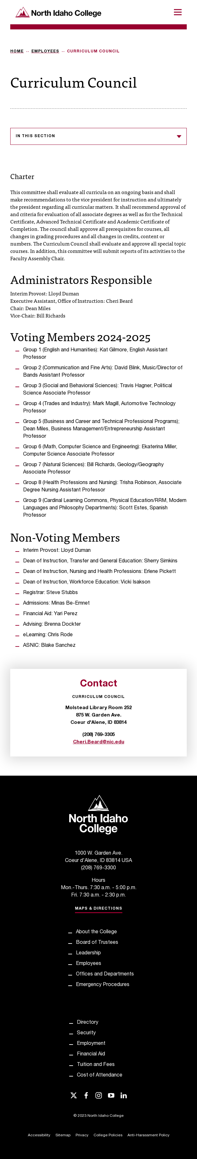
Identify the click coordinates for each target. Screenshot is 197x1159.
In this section (98, 136)
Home (17, 51)
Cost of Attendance (99, 1075)
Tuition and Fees (96, 1065)
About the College (96, 932)
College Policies (108, 1135)
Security (86, 1033)
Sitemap (62, 1135)
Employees (45, 51)
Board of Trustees (97, 942)
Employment (91, 1043)
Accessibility (39, 1135)
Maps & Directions (98, 909)
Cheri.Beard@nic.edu (98, 742)
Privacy (82, 1135)
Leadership (88, 953)
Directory (87, 1022)
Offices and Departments (105, 974)
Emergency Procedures (102, 985)
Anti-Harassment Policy (148, 1135)
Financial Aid (91, 1054)
